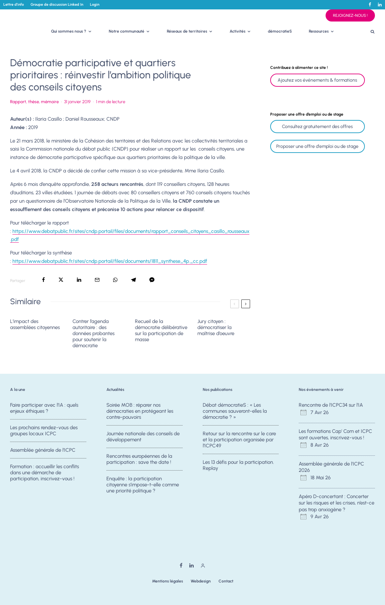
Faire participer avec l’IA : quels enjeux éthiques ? (44, 408)
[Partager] (43, 279)
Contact (226, 581)
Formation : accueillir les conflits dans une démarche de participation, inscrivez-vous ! (44, 476)
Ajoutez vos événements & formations (317, 80)
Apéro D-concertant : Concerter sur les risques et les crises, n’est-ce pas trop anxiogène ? (336, 503)
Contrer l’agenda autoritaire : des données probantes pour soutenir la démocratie (93, 333)
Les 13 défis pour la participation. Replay (238, 466)
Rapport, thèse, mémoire (34, 101)
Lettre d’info (13, 4)
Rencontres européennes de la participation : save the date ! (139, 460)
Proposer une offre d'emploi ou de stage (317, 146)
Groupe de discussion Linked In (57, 4)
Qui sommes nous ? (68, 31)
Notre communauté (126, 31)
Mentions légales (167, 581)
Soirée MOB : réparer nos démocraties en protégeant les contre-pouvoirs (139, 411)
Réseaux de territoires (187, 31)
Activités (237, 31)
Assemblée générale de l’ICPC (43, 451)
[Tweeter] (60, 279)
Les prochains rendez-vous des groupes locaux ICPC (44, 431)
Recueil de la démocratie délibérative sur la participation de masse (161, 330)
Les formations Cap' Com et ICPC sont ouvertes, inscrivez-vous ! (335, 434)
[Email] (97, 279)
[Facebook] (370, 4)
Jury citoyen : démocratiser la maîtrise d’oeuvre (215, 327)
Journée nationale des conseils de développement (143, 437)
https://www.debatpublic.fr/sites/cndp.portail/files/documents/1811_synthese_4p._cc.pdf (109, 261)
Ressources (319, 31)
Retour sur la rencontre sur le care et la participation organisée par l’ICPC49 (239, 440)
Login (94, 4)
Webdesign (201, 581)
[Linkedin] (380, 4)
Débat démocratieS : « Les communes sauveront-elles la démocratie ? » (235, 411)
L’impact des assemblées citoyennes (35, 324)
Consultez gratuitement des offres (317, 126)
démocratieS (280, 31)
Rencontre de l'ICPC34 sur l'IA (331, 405)
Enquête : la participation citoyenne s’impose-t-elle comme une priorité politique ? (142, 488)
